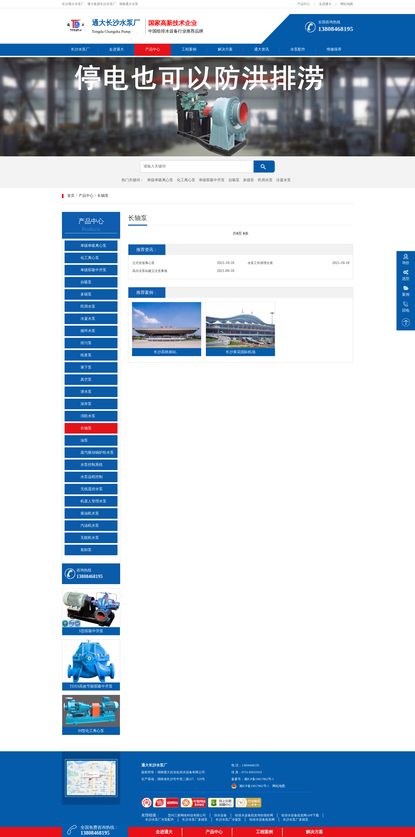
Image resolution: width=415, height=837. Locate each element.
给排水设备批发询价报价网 (254, 815)
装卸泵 (86, 550)
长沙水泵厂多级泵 (195, 819)
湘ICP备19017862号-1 (259, 779)
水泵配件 (297, 49)
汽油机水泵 (89, 525)
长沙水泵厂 (80, 49)
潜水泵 (86, 392)
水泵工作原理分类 (260, 263)
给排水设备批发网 (262, 819)
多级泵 (248, 180)
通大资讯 (261, 49)
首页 (71, 196)
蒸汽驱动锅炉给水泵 (97, 452)
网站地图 (346, 4)
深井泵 (86, 404)
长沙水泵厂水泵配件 (159, 819)
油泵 (84, 440)
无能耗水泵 (89, 538)
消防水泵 (87, 416)
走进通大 (325, 4)
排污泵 (86, 343)
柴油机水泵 (89, 513)
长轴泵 (103, 196)
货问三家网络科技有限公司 (187, 815)
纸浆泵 (86, 355)
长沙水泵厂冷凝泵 (228, 819)
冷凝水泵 (283, 180)
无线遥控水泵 (91, 489)
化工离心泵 (186, 180)
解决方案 (225, 49)
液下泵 (86, 367)
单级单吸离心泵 (160, 180)
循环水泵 (87, 331)
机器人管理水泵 (93, 501)
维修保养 (334, 49)
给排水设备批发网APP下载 (300, 815)
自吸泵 (234, 180)
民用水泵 (265, 180)
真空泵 (86, 379)
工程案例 (189, 49)
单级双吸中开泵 (212, 180)
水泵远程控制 (91, 477)
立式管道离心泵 (143, 263)
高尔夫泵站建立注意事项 (149, 271)
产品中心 (303, 4)
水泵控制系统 (91, 465)
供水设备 (220, 815)
